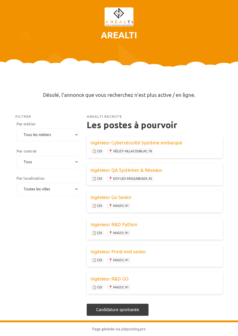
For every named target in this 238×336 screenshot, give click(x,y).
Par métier (26, 124)
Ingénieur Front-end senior (118, 251)
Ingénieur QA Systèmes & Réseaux (126, 170)
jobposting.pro (133, 329)
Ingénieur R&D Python (113, 224)
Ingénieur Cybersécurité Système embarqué (136, 142)
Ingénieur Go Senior (111, 197)
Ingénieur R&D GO (109, 278)
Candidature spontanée (117, 309)
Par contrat (27, 151)
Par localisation (30, 178)
